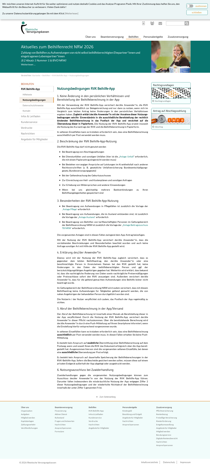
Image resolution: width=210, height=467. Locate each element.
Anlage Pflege (69, 209)
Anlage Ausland (87, 217)
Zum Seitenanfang (107, 397)
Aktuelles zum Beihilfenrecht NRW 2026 (57, 46)
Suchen (187, 23)
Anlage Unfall (126, 156)
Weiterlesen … (28, 64)
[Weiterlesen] (71, 13)
